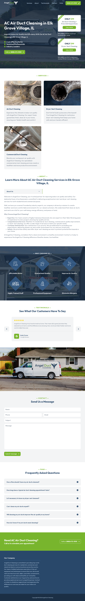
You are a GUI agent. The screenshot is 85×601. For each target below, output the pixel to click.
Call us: (13, 52)
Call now (69, 27)
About (37, 3)
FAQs (61, 3)
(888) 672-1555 (72, 3)
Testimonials (45, 3)
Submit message (11, 454)
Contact (54, 3)
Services (29, 3)
